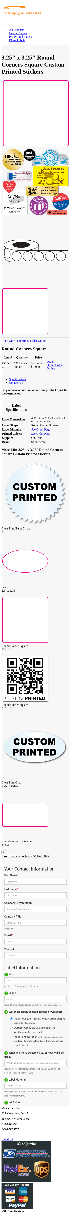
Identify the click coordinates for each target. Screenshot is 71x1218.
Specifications (17, 379)
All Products (16, 29)
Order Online (37, 340)
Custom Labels (18, 33)
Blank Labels (17, 40)
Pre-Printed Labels (20, 36)
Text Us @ (15, 1134)
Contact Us (16, 382)
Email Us (7, 1139)
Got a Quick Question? (15, 340)
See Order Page (40, 429)
